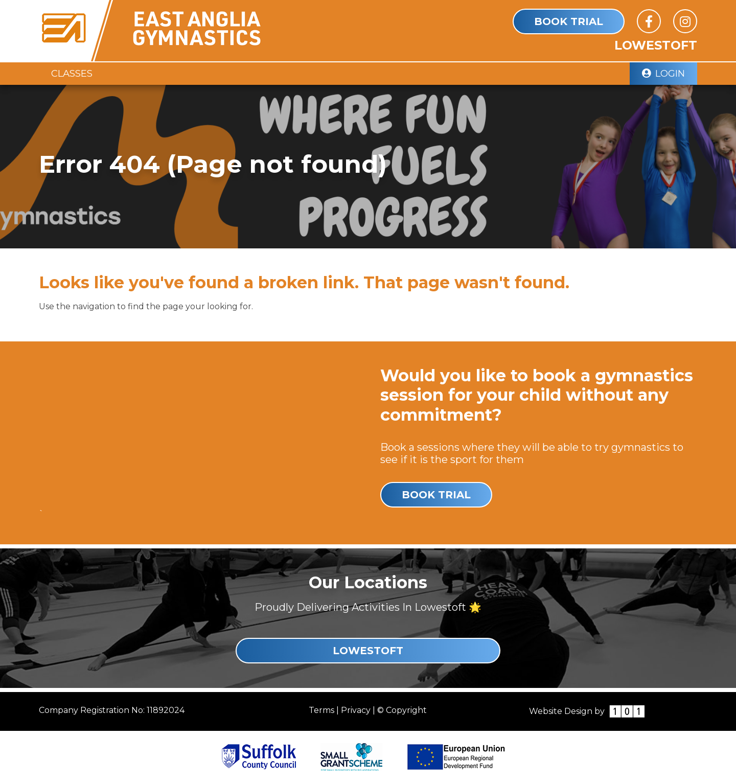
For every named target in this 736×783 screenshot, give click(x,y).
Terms (321, 710)
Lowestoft (368, 650)
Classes (72, 73)
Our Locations (368, 582)
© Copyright (402, 710)
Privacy (356, 710)
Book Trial (568, 21)
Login (663, 73)
